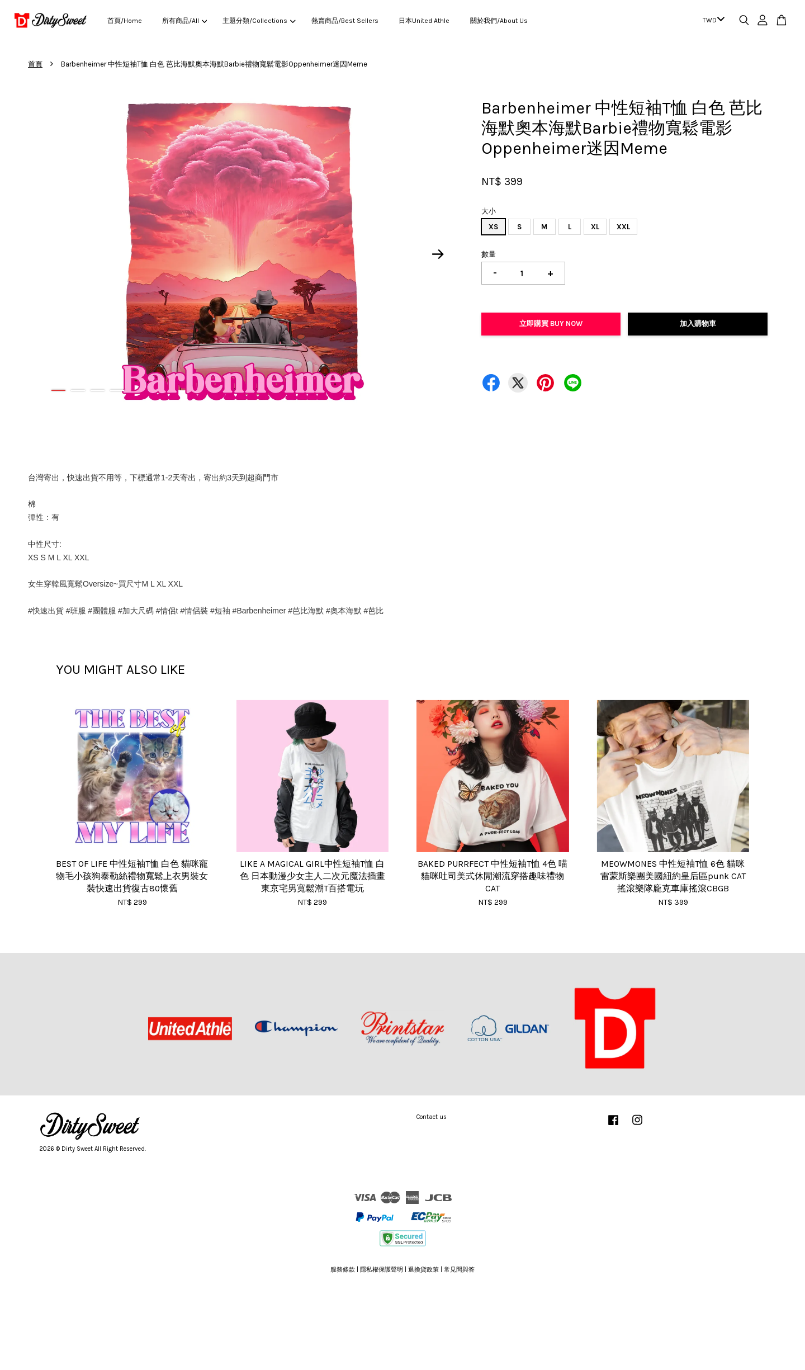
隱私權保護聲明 (381, 1269)
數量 (488, 254)
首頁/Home (124, 21)
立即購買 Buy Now (551, 323)
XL (595, 227)
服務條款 (342, 1269)
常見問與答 (459, 1269)
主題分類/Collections (258, 21)
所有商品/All (184, 21)
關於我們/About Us (499, 21)
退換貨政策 (423, 1269)
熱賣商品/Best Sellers (344, 21)
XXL (623, 227)
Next (438, 254)
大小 (488, 211)
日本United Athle (424, 21)
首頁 (35, 64)
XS (493, 227)
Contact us (431, 1117)
